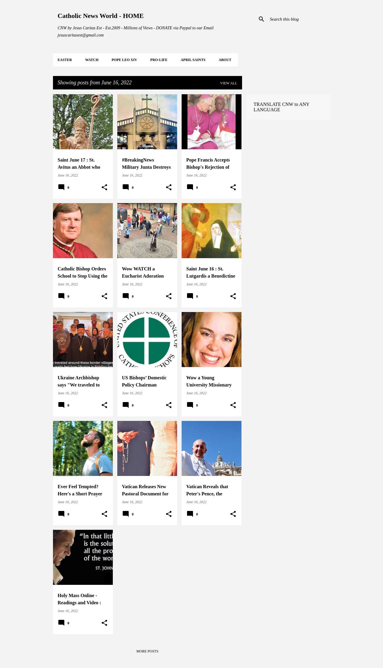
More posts (147, 651)
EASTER (65, 60)
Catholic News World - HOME (101, 15)
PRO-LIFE (158, 60)
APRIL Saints (193, 60)
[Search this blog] (299, 19)
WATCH (91, 60)
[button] (104, 187)
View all (228, 83)
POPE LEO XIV (124, 60)
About (225, 60)
